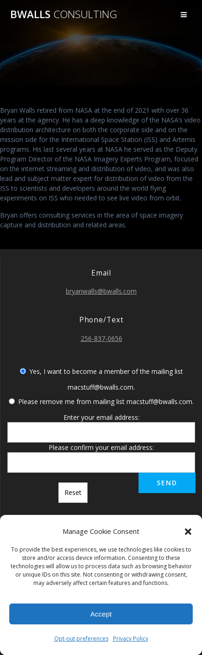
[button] (188, 531)
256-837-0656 (101, 338)
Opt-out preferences (81, 638)
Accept (101, 614)
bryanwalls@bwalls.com (101, 291)
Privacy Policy (130, 638)
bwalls (63, 14)
